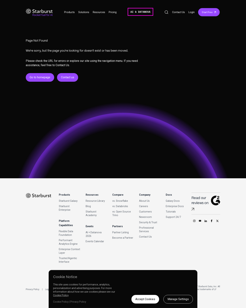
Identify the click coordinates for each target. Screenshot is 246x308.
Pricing (113, 12)
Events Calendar (95, 241)
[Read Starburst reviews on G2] (192, 209)
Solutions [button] (83, 12)
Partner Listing (120, 232)
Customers (145, 211)
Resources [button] (99, 12)
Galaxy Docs (173, 200)
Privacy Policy (32, 289)
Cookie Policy (60, 295)
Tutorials (171, 211)
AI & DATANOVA (140, 12)
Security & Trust (148, 222)
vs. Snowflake (120, 200)
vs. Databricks (120, 206)
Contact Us (178, 12)
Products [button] (69, 12)
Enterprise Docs (175, 206)
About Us (144, 200)
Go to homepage (40, 77)
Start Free (208, 12)
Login (191, 12)
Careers (143, 206)
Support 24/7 (173, 217)
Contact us (67, 77)
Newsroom (145, 217)
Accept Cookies (145, 299)
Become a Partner (122, 237)
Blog (88, 206)
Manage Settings (178, 299)
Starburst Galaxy (68, 200)
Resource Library (95, 200)
